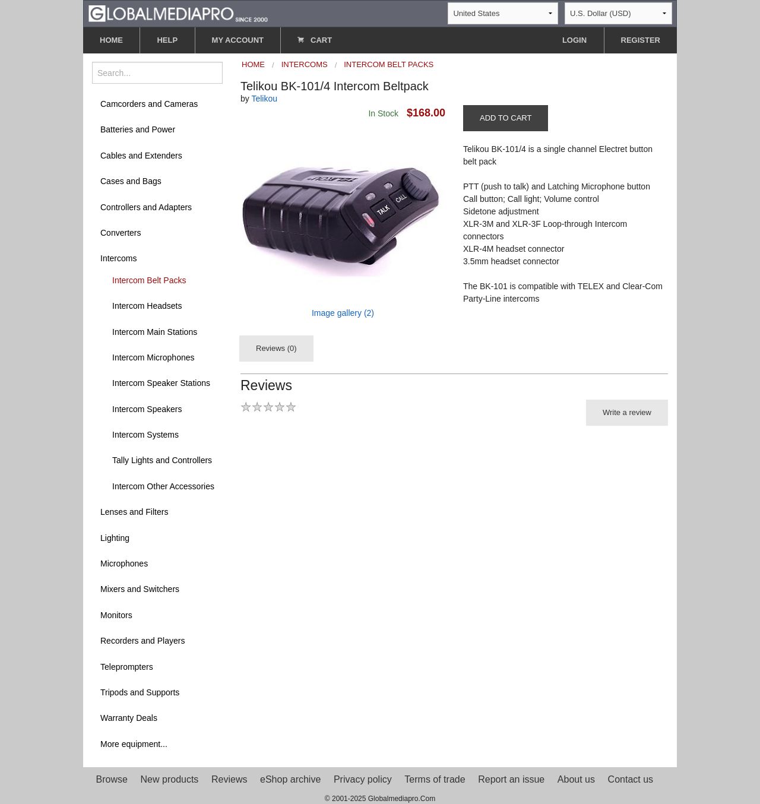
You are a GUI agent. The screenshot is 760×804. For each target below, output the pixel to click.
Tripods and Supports (139, 692)
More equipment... (133, 744)
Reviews (229, 779)
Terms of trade (434, 779)
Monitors (116, 615)
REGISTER (640, 40)
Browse (112, 779)
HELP (167, 40)
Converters (120, 233)
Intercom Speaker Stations (161, 383)
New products (170, 779)
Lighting (114, 538)
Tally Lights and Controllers (162, 460)
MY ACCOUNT (238, 40)
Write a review (627, 412)
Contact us (630, 779)
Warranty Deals (128, 718)
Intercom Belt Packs (149, 280)
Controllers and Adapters (146, 207)
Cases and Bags (131, 181)
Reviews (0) (276, 348)
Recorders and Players (142, 640)
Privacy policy (363, 779)
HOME (111, 40)
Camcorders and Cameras (149, 104)
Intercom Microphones (153, 357)
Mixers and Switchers (139, 589)
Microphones (124, 563)
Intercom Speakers (147, 409)
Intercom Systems (145, 434)
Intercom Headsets (147, 306)
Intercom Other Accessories (163, 486)
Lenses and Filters (134, 512)
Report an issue (511, 779)
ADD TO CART (505, 117)
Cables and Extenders (141, 155)
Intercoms (118, 258)
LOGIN (574, 40)
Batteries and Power (137, 129)
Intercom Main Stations (154, 332)
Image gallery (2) (343, 313)
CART (314, 40)
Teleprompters (126, 667)
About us (576, 779)
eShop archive (290, 779)
